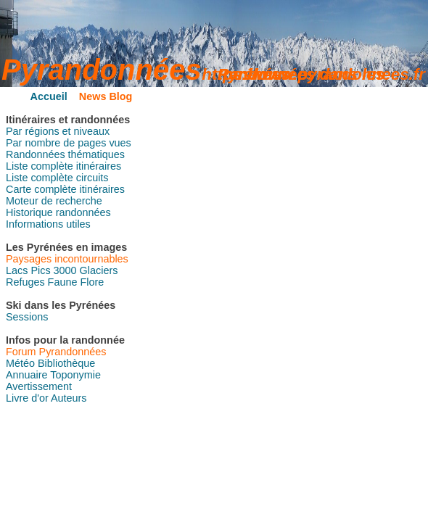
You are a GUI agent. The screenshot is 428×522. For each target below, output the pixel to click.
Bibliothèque (66, 363)
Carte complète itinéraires (65, 189)
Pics (40, 270)
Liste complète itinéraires (63, 166)
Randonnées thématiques (65, 154)
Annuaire (27, 375)
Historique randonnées (58, 212)
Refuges (25, 282)
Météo (20, 363)
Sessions (27, 317)
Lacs (17, 270)
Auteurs (69, 398)
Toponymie (75, 375)
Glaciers (99, 270)
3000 (65, 270)
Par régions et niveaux (58, 131)
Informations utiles (48, 224)
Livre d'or (27, 398)
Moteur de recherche (54, 201)
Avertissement (39, 386)
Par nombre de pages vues (68, 143)
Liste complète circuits (57, 177)
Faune (63, 282)
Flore (92, 282)
